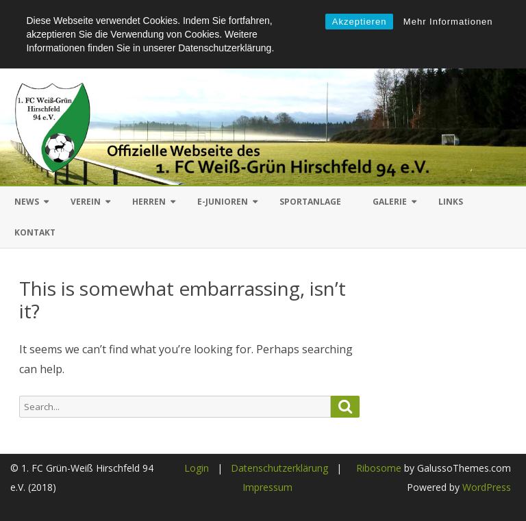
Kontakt (34, 232)
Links (450, 201)
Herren (149, 201)
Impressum (267, 487)
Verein (86, 201)
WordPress (485, 487)
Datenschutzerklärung (279, 467)
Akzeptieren (359, 21)
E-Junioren (222, 201)
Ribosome (378, 467)
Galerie (390, 201)
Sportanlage (310, 201)
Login (196, 467)
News (26, 201)
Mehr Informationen (448, 21)
